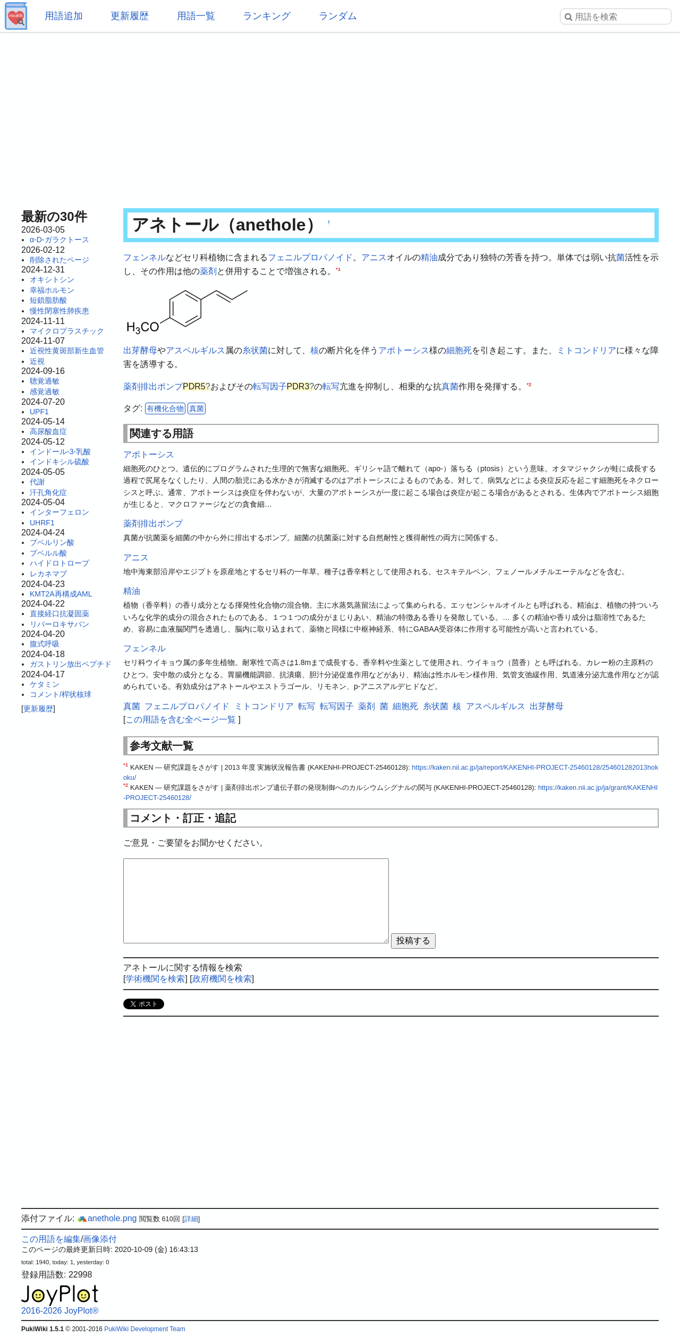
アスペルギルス (195, 350)
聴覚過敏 (45, 381)
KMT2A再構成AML (61, 594)
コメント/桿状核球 (60, 694)
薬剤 (208, 271)
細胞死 (459, 350)
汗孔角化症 (48, 492)
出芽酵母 (140, 350)
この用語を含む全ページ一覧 (180, 719)
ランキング (267, 16)
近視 (37, 361)
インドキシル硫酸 (59, 461)
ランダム (338, 16)
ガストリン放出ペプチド (71, 664)
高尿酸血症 (48, 431)
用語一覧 (196, 16)
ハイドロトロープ (59, 563)
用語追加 (64, 16)
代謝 (37, 482)
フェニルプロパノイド (310, 257)
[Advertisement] (340, 116)
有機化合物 (165, 408)
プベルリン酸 (52, 542)
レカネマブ (48, 573)
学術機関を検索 (155, 978)
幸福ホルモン (52, 290)
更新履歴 (129, 16)
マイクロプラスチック (67, 331)
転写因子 (270, 386)
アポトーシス (403, 350)
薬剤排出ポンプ (153, 386)
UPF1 (39, 411)
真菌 (449, 386)
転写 (330, 386)
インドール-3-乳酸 (60, 451)
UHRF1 (42, 522)
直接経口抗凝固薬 (59, 613)
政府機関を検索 (222, 978)
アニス (374, 257)
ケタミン (45, 684)
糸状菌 (255, 350)
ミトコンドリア (586, 350)
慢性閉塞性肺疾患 (59, 310)
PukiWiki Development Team (144, 1329)
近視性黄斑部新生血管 (67, 350)
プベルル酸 (48, 553)
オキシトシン (52, 279)
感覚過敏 (45, 391)
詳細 (191, 1219)
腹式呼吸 (45, 644)
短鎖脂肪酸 (48, 300)
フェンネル (144, 257)
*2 (528, 384)
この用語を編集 (51, 1239)
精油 (429, 257)
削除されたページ (59, 260)
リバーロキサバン (59, 624)
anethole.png (107, 1218)
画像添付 (100, 1239)
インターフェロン (59, 512)
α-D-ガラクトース (59, 239)
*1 (338, 268)
